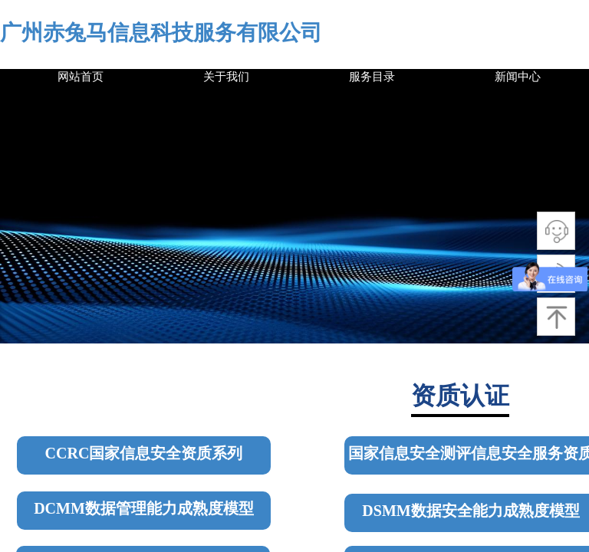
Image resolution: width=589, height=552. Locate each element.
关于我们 (226, 77)
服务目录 (372, 77)
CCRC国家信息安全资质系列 (144, 453)
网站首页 (81, 77)
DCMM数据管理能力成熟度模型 (144, 508)
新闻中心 (518, 77)
